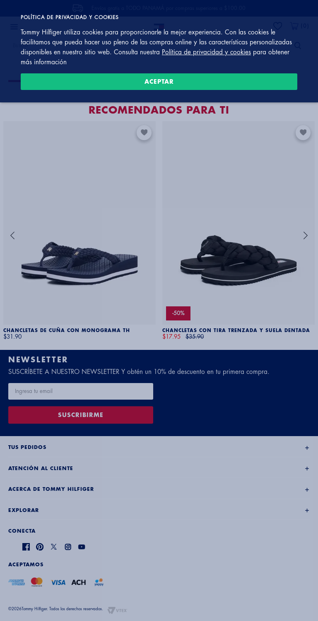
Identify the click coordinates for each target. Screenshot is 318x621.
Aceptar (159, 82)
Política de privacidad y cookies (206, 52)
